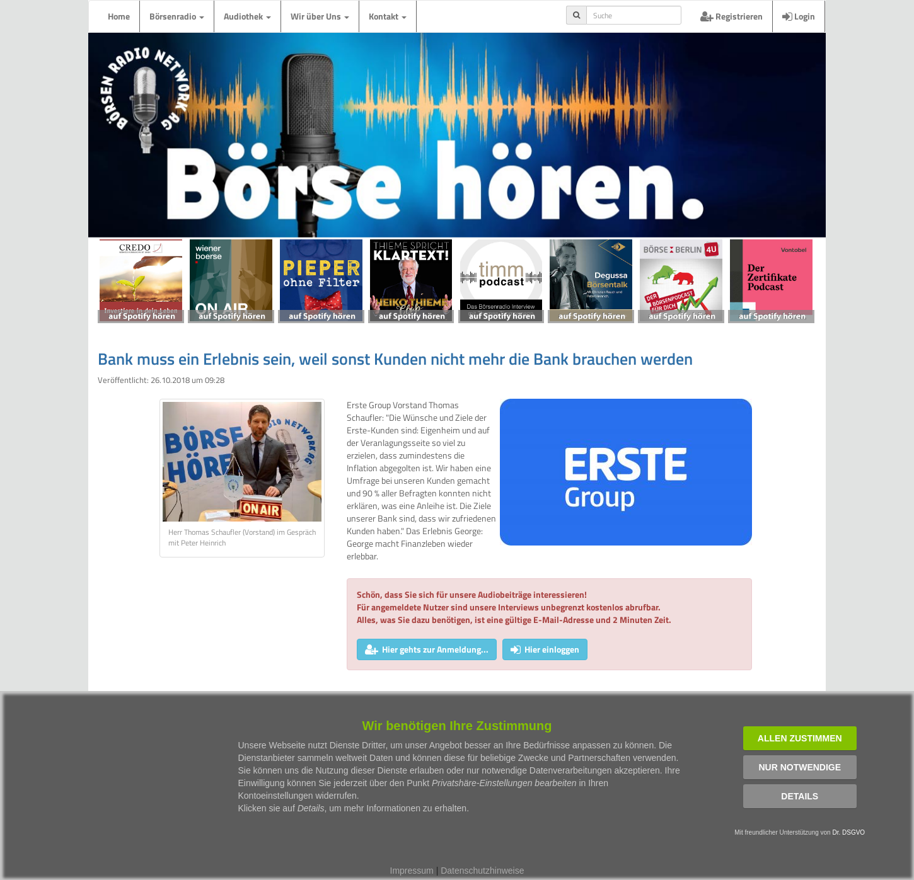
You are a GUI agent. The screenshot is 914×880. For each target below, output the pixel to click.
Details (799, 796)
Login (798, 16)
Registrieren (731, 16)
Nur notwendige (799, 767)
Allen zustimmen (800, 738)
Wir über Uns (320, 16)
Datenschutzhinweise (482, 871)
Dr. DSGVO (848, 832)
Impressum (412, 871)
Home (119, 16)
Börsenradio (176, 16)
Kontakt (388, 16)
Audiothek (247, 16)
